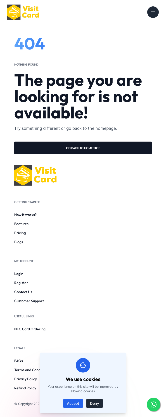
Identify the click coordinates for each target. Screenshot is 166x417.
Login (18, 273)
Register (21, 282)
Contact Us (23, 291)
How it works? (25, 214)
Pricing (20, 233)
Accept (73, 403)
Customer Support (29, 301)
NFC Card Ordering (29, 329)
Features (21, 223)
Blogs (18, 242)
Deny (94, 403)
